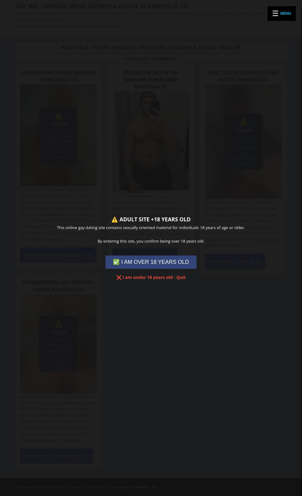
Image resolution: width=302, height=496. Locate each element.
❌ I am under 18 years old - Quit (151, 277)
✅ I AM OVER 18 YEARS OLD (151, 262)
